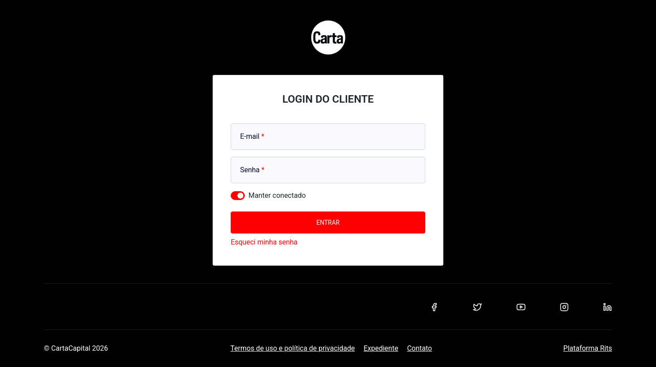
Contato (419, 348)
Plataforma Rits (587, 348)
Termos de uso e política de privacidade (292, 348)
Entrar (328, 222)
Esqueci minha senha (264, 242)
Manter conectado (277, 195)
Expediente (381, 348)
